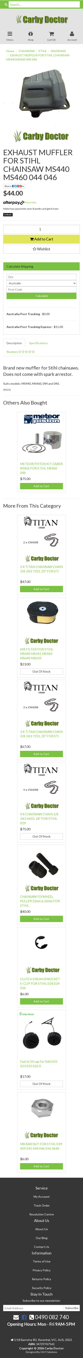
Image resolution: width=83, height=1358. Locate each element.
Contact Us (41, 1247)
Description (14, 343)
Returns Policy (41, 1279)
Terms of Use (41, 1261)
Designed (31, 1352)
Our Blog (42, 1238)
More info (19, 202)
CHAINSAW (27, 51)
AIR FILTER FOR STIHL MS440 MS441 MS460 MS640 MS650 (36, 653)
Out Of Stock (41, 671)
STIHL (42, 51)
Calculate (41, 296)
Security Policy (41, 1288)
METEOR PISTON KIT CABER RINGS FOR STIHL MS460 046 (41, 468)
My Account (42, 1196)
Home (10, 51)
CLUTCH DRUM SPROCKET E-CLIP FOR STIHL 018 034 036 (40, 983)
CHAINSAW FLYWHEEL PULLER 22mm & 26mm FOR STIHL (40, 901)
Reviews (21, 351)
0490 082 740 (49, 1317)
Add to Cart (41, 239)
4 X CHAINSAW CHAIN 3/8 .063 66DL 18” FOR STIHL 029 (39, 818)
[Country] (41, 283)
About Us (41, 1229)
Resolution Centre (41, 1214)
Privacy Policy (41, 1270)
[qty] (41, 277)
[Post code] (41, 289)
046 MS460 (58, 51)
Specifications (38, 343)
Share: (14, 186)
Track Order (42, 1205)
